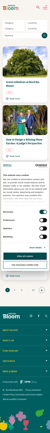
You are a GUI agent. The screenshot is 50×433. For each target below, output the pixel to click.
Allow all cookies (25, 256)
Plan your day (25, 351)
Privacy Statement (33, 390)
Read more (13, 98)
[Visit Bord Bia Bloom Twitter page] (46, 316)
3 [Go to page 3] (21, 290)
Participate (25, 361)
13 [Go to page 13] (33, 290)
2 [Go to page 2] (14, 290)
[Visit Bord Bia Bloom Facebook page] (38, 316)
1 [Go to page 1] (7, 290)
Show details (35, 247)
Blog (9, 92)
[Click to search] (44, 35)
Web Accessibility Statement (15, 399)
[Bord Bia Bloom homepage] (11, 7)
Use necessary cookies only (25, 265)
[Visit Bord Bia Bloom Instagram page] (31, 316)
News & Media (25, 371)
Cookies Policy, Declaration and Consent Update (23, 395)
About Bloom (25, 330)
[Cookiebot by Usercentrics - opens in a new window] (35, 165)
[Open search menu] (38, 7)
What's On (25, 340)
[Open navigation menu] (45, 7)
